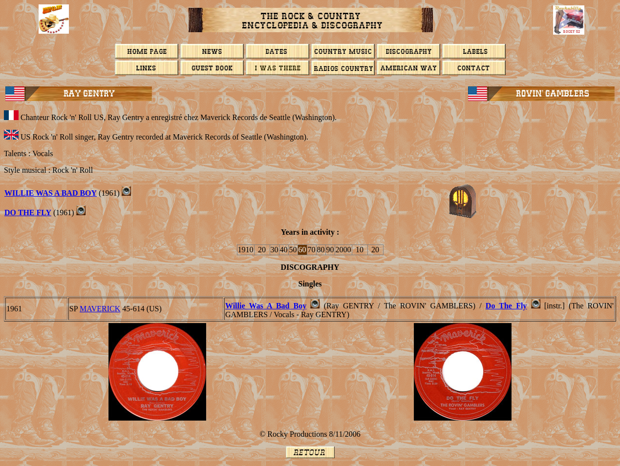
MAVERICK (100, 308)
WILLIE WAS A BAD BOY (50, 193)
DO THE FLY (27, 212)
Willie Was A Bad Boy (265, 306)
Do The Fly (506, 306)
